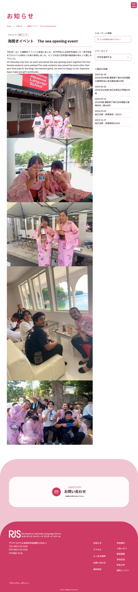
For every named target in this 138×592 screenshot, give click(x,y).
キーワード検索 (103, 30)
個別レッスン (123, 567)
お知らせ (97, 540)
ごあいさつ (122, 545)
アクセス (97, 546)
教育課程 (121, 551)
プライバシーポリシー (19, 580)
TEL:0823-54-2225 (18, 543)
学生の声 (121, 562)
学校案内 (121, 540)
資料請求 (97, 566)
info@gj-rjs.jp (16, 550)
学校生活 (121, 556)
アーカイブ (101, 48)
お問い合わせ (99, 560)
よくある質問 (99, 553)
